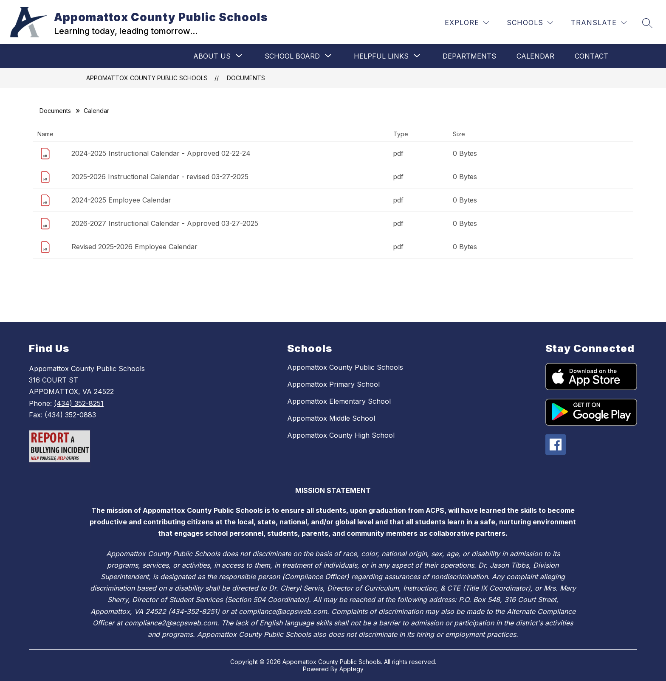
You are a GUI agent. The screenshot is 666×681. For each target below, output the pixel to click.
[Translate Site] (599, 22)
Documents (246, 78)
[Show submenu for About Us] (212, 56)
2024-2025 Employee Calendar (121, 200)
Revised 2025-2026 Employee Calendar (134, 246)
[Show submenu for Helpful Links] (381, 56)
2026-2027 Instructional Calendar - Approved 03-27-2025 (164, 223)
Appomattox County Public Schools (147, 78)
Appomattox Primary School (333, 384)
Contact (591, 56)
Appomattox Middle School (331, 418)
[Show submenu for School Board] (292, 56)
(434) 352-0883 (70, 415)
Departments (469, 56)
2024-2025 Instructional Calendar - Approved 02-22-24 (161, 153)
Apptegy (351, 669)
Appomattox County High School (341, 435)
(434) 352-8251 (79, 403)
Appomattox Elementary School (339, 401)
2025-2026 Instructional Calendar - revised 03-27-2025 (159, 176)
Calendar (535, 56)
